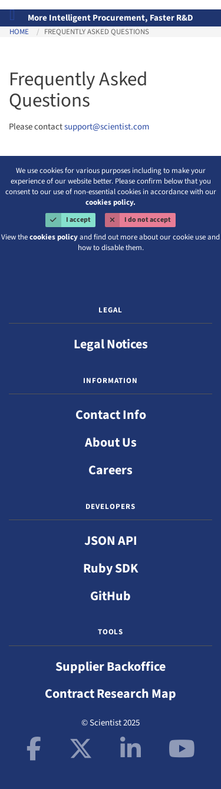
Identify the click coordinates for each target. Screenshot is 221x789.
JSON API (110, 540)
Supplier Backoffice (110, 666)
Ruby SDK (110, 568)
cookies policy (53, 237)
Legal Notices (111, 344)
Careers (110, 470)
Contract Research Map (110, 693)
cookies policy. (110, 202)
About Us (111, 442)
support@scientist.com (106, 127)
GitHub (110, 596)
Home (19, 31)
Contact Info (110, 414)
